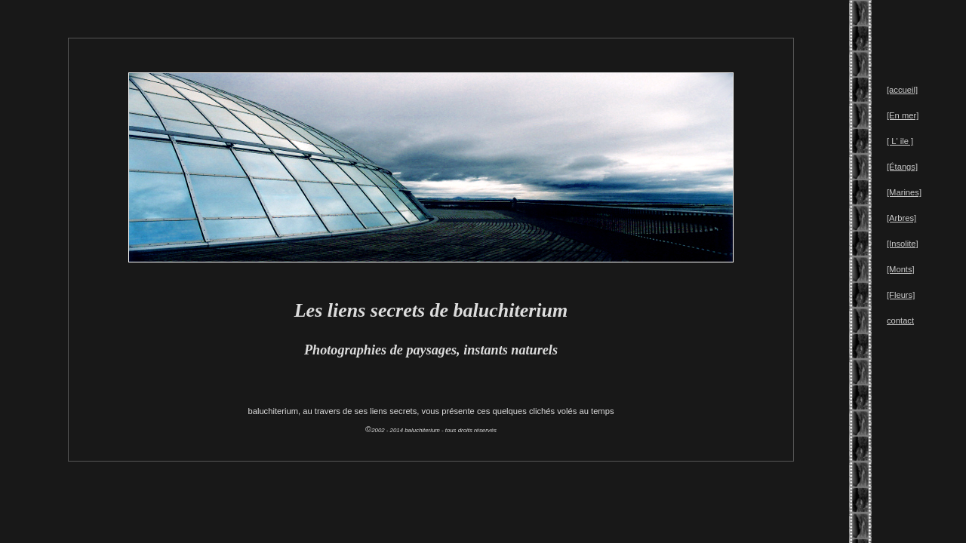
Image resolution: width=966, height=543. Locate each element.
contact (900, 320)
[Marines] (904, 192)
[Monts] (901, 269)
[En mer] (902, 115)
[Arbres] (901, 217)
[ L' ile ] (900, 141)
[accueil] (902, 89)
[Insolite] (902, 243)
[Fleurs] (901, 294)
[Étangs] (902, 166)
